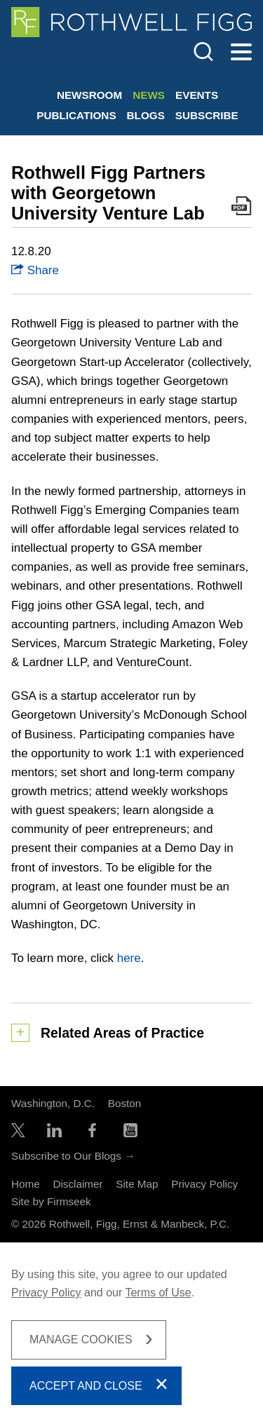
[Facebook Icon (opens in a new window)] (92, 1133)
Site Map (137, 1184)
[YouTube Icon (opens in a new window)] (130, 1133)
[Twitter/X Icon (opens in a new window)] (18, 1133)
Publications (76, 115)
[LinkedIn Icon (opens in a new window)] (54, 1133)
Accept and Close (85, 1386)
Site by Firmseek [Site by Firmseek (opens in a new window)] (51, 1201)
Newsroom (89, 95)
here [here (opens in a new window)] (129, 958)
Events (196, 95)
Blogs (146, 115)
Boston (125, 1103)
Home (25, 1184)
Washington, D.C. (53, 1103)
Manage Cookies (81, 1339)
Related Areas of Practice (122, 1032)
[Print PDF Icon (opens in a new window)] (241, 208)
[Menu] (241, 53)
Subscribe (206, 115)
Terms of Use (158, 1292)
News (149, 95)
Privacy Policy (204, 1184)
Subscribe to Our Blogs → (73, 1156)
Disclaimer (77, 1184)
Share (35, 270)
